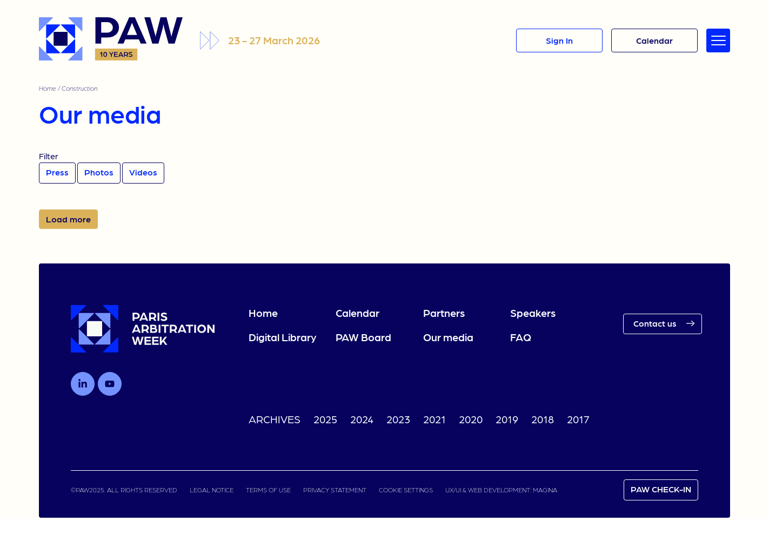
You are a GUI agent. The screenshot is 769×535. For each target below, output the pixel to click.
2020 (471, 419)
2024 (361, 419)
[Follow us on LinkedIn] (83, 384)
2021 (434, 419)
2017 (578, 419)
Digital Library (282, 337)
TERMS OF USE (268, 489)
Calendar (357, 313)
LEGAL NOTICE (211, 489)
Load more (68, 219)
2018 (542, 419)
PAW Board (363, 337)
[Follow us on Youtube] (110, 384)
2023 (398, 419)
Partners (444, 313)
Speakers (533, 313)
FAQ (520, 337)
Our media (448, 337)
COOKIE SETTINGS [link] (406, 489)
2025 (325, 419)
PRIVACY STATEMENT (334, 489)
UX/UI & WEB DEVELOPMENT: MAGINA (501, 489)
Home (47, 88)
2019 (507, 419)
